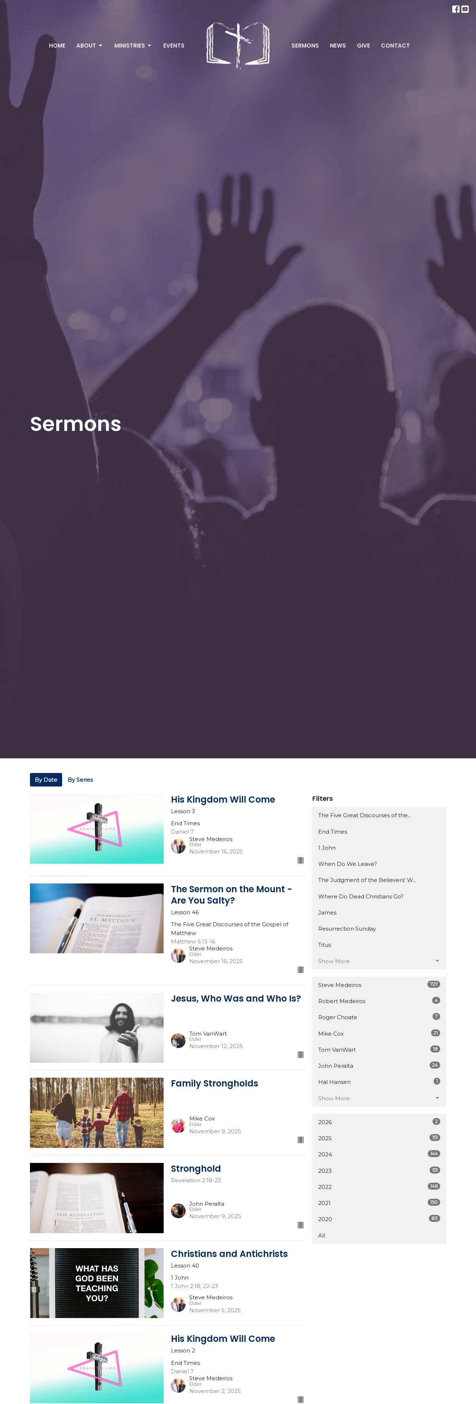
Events (173, 45)
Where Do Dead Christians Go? (361, 896)
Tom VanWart (379, 1049)
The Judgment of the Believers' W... (367, 879)
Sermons (305, 45)
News (338, 45)
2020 (379, 1219)
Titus (324, 944)
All (321, 1235)
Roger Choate (379, 1017)
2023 (379, 1170)
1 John (327, 847)
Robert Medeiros (379, 1001)
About (89, 45)
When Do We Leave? (347, 863)
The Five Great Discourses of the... (364, 815)
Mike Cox (379, 1033)
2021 (379, 1202)
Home (57, 45)
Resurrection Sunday (347, 928)
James (327, 912)
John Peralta (379, 1065)
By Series (80, 779)
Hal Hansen (379, 1081)
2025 (379, 1138)
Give (363, 45)
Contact (395, 45)
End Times (332, 831)
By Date (46, 779)
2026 (379, 1122)
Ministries (133, 45)
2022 (379, 1186)
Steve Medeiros (379, 984)
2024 (379, 1154)
